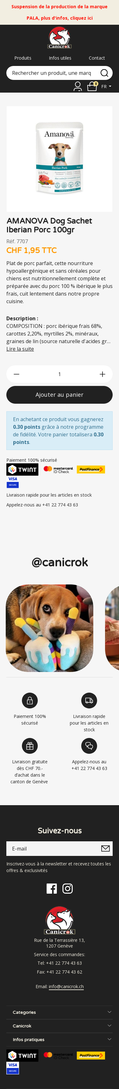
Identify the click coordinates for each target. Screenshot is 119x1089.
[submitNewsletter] (105, 848)
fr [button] (104, 86)
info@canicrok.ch (66, 986)
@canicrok (59, 563)
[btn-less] (16, 374)
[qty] (59, 374)
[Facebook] (51, 888)
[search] (104, 73)
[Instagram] (67, 888)
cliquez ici (81, 18)
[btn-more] (102, 374)
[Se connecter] (77, 86)
